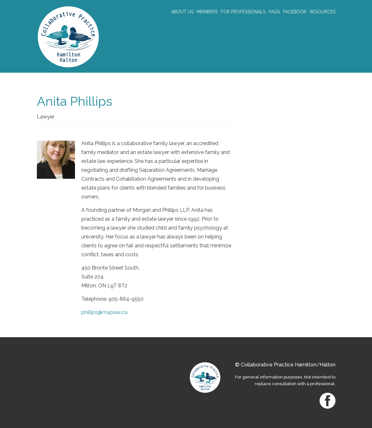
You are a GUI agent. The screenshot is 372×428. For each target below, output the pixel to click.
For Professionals (243, 11)
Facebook (295, 11)
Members (207, 11)
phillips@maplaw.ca (104, 312)
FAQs (274, 11)
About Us (182, 11)
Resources (322, 11)
